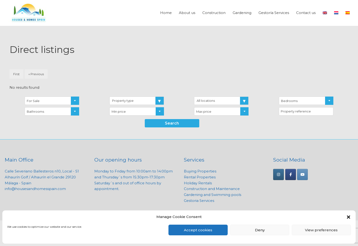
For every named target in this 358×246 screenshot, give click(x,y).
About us (187, 13)
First (16, 74)
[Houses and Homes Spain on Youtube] (302, 174)
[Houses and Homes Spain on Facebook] (290, 174)
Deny (260, 230)
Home (166, 13)
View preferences (321, 230)
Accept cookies (198, 230)
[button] (348, 217)
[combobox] (52, 101)
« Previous (36, 74)
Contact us (306, 13)
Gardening (242, 13)
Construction (214, 13)
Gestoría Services (273, 13)
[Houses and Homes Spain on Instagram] (278, 174)
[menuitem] (325, 13)
